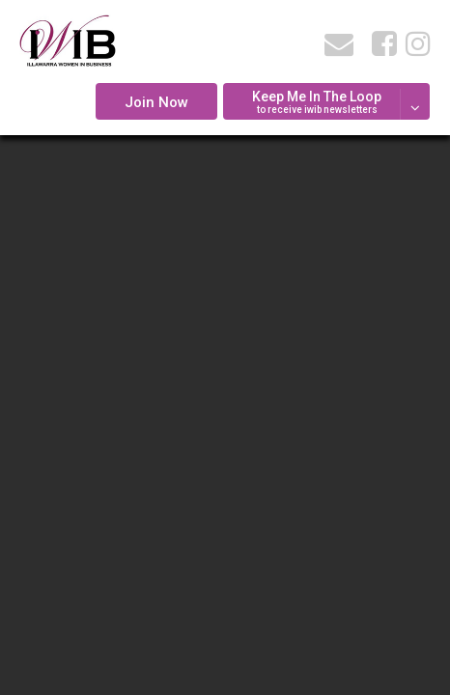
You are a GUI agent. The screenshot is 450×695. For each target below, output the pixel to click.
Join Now (156, 102)
